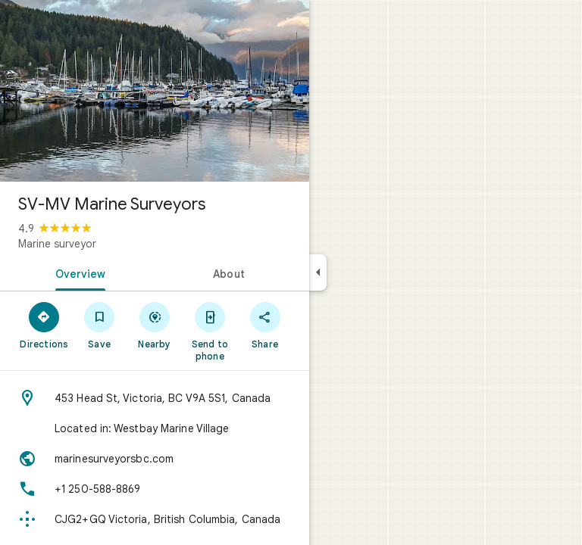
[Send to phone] (209, 331)
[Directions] (44, 324)
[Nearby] (155, 324)
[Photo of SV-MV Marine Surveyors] (154, 91)
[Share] (265, 324)
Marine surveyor (57, 244)
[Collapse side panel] (318, 272)
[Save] (99, 324)
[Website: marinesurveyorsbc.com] (154, 459)
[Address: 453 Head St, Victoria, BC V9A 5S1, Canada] (154, 398)
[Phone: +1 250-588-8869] (154, 489)
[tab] (77, 272)
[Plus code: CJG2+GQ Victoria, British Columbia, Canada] (154, 519)
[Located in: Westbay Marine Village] (154, 428)
